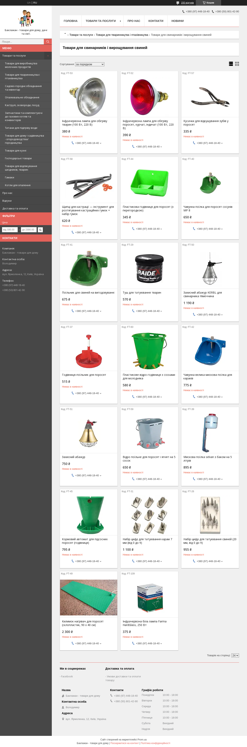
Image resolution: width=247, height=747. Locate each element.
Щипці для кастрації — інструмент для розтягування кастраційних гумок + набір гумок (88, 210)
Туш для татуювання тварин (142, 292)
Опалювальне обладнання (22, 97)
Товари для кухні (15, 150)
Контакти (155, 20)
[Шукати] (48, 42)
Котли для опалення (17, 185)
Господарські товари (18, 158)
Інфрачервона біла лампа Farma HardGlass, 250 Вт (145, 623)
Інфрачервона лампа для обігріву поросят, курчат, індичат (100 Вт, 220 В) (148, 124)
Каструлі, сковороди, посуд (22, 105)
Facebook (67, 676)
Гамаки (9, 177)
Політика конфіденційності (155, 743)
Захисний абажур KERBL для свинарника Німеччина (202, 294)
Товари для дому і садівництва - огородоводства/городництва (24, 139)
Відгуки (7, 200)
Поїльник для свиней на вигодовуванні (88, 292)
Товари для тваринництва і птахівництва (22, 76)
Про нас (7, 193)
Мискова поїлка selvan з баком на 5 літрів (207, 458)
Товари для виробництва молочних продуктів (21, 65)
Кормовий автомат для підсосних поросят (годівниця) (85, 541)
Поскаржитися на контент (125, 743)
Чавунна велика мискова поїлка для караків (207, 376)
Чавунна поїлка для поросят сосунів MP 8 (207, 208)
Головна (70, 20)
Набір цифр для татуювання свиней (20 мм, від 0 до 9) (209, 541)
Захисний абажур (73, 457)
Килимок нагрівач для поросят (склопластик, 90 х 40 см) (83, 623)
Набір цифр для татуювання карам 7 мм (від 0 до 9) (147, 541)
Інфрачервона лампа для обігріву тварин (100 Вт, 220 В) (84, 122)
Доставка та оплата (15, 208)
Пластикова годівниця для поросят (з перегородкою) (148, 208)
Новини (178, 20)
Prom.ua (142, 739)
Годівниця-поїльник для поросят (84, 375)
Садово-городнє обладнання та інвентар (23, 87)
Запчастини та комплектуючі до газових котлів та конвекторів (23, 116)
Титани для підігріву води (21, 128)
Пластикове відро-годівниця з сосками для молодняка (149, 376)
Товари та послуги (14, 55)
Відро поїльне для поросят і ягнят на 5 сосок (149, 458)
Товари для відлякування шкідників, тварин (21, 167)
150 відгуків (187, 2)
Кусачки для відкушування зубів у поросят (205, 122)
